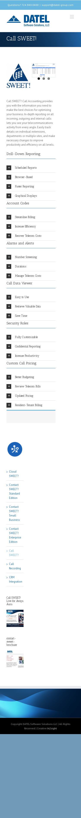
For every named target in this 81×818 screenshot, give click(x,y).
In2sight (52, 728)
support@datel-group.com (57, 5)
